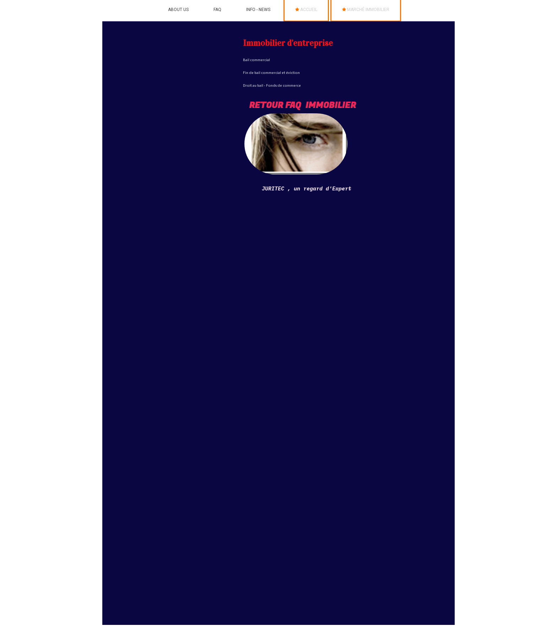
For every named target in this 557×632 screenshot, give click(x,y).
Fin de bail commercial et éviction (271, 73)
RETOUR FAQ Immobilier (302, 105)
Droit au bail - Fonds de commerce (272, 85)
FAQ (217, 9)
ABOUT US (178, 9)
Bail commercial (256, 60)
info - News (258, 9)
